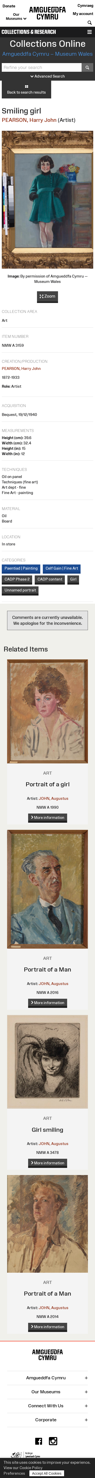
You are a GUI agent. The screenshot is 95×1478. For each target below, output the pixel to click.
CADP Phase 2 (17, 579)
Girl (73, 579)
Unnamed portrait (20, 590)
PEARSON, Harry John (29, 120)
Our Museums (16, 16)
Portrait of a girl (48, 784)
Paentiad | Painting (21, 568)
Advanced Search (47, 76)
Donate (9, 6)
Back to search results (26, 89)
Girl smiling (47, 1129)
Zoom (47, 296)
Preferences (14, 1473)
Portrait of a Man (47, 969)
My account (83, 13)
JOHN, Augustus (53, 798)
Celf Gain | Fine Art (62, 568)
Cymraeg (85, 5)
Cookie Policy (31, 1468)
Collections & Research (29, 31)
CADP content (49, 579)
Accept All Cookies (47, 1473)
